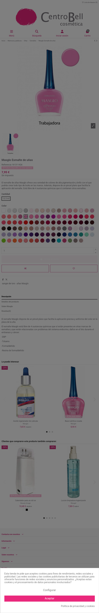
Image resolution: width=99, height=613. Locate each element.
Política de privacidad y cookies (78, 606)
